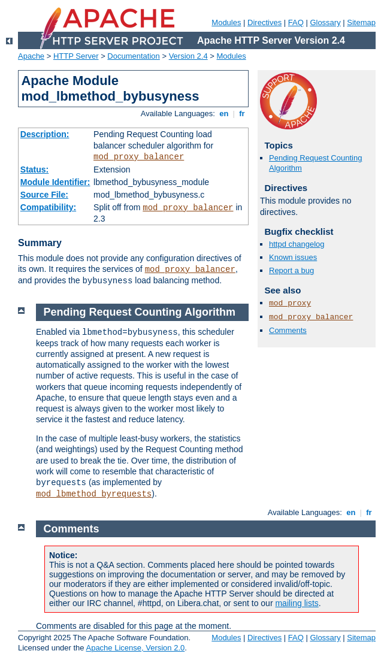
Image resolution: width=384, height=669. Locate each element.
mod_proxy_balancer (138, 157)
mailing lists (296, 603)
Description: (44, 134)
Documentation (133, 56)
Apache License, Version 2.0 (135, 647)
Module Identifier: (55, 182)
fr (242, 113)
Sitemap (361, 22)
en (224, 113)
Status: (34, 169)
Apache (31, 56)
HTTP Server (76, 56)
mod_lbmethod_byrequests (94, 494)
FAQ (296, 22)
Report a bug (291, 270)
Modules (226, 22)
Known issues (293, 257)
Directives (264, 22)
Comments (288, 330)
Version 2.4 (188, 56)
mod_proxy (290, 303)
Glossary (325, 22)
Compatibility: (48, 207)
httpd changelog (297, 244)
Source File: (44, 194)
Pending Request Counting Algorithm (139, 312)
